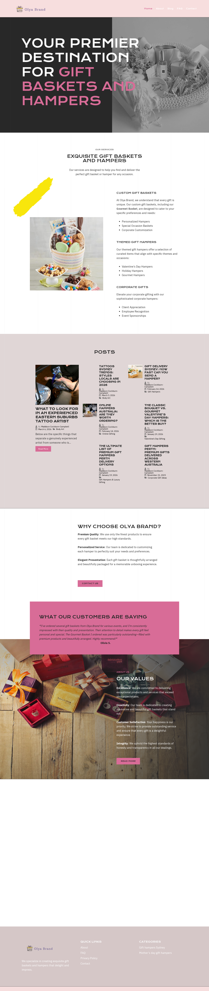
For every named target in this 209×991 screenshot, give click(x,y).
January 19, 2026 (155, 434)
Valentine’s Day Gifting (154, 438)
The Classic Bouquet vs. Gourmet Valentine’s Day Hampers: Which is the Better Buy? (156, 414)
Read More (43, 449)
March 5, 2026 (108, 395)
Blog (170, 8)
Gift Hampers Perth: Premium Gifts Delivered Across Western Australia (156, 455)
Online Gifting (108, 434)
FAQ (179, 8)
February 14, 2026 (155, 389)
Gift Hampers (154, 391)
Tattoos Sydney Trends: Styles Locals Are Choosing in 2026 (109, 376)
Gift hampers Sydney (152, 947)
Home (148, 8)
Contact (191, 8)
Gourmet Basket (126, 208)
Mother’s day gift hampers (155, 953)
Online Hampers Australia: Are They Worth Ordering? (108, 413)
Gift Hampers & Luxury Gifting (109, 481)
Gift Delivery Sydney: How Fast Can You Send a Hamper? (156, 372)
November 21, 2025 (156, 475)
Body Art (60, 429)
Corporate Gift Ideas (157, 478)
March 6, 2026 (44, 429)
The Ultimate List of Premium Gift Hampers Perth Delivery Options (110, 455)
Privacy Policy (89, 958)
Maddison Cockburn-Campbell (55, 427)
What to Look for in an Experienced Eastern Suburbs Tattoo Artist (56, 415)
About (160, 8)
